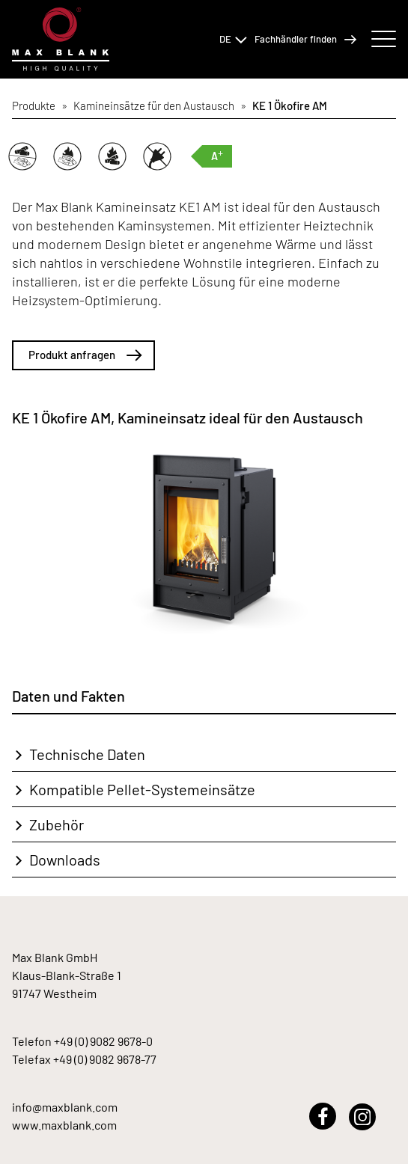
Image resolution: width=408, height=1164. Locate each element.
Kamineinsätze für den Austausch (153, 105)
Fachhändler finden (305, 39)
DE (233, 39)
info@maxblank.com (65, 1107)
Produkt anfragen (85, 354)
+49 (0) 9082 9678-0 (103, 1041)
